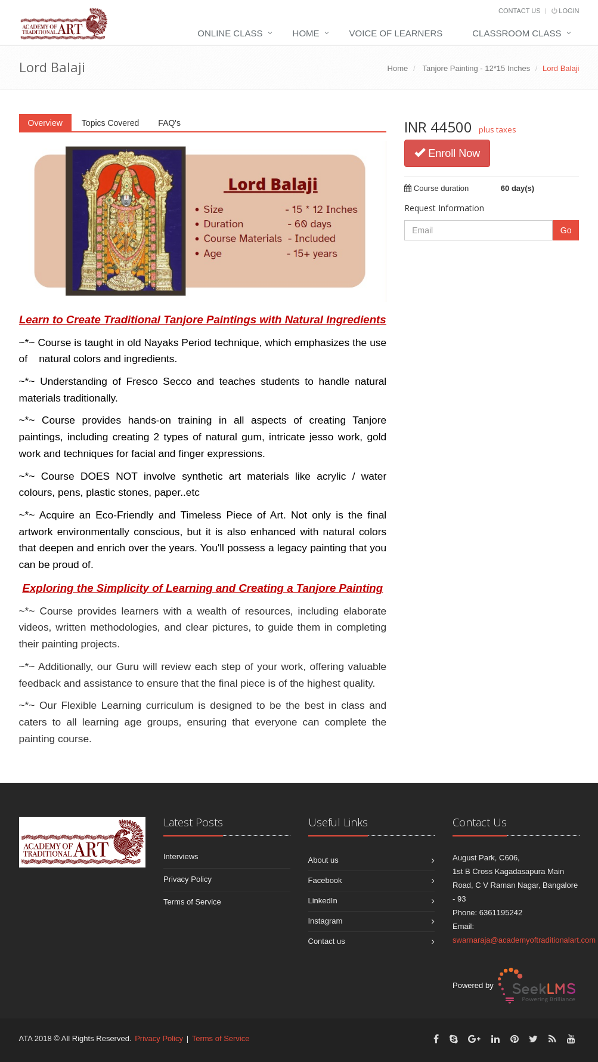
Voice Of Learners (396, 33)
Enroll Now (447, 153)
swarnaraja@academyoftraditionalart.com (524, 940)
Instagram (325, 920)
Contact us (326, 941)
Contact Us (519, 10)
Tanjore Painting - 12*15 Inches (477, 68)
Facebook (325, 880)
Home (306, 33)
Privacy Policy (187, 879)
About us (323, 860)
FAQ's (169, 123)
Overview (45, 123)
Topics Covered (111, 123)
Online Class (229, 33)
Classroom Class (516, 33)
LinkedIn (322, 900)
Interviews (181, 856)
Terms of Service (192, 901)
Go (566, 230)
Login (565, 10)
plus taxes (497, 129)
